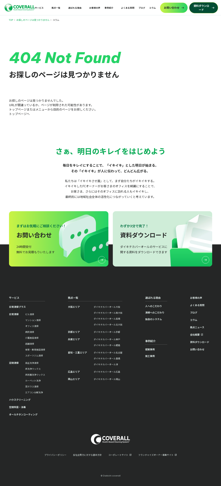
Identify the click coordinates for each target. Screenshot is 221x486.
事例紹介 (109, 7)
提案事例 (150, 349)
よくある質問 (127, 7)
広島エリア (74, 371)
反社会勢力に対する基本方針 (87, 454)
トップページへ (19, 114)
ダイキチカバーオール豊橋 (107, 358)
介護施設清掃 (31, 337)
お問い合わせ (197, 349)
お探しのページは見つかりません (32, 19)
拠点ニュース (197, 327)
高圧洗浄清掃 (31, 362)
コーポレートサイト (118, 454)
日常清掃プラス (17, 307)
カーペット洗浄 (33, 380)
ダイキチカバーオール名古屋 (108, 352)
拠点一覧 (56, 7)
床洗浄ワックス (33, 368)
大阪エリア (74, 307)
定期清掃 (14, 363)
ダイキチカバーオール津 (106, 364)
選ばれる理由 (75, 7)
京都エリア (74, 332)
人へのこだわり (153, 306)
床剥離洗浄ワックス (35, 374)
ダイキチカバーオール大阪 (107, 306)
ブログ (142, 7)
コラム (152, 7)
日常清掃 (14, 314)
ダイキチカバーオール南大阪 (108, 312)
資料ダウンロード (199, 342)
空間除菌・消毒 (17, 407)
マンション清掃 (33, 320)
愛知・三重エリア (77, 352)
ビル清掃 (29, 314)
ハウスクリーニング (20, 399)
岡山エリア (74, 379)
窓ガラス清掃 (31, 386)
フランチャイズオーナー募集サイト (156, 454)
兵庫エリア (74, 339)
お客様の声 (94, 7)
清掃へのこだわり (154, 312)
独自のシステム (153, 319)
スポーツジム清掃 (34, 355)
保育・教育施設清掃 (35, 349)
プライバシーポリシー (55, 454)
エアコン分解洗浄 (34, 392)
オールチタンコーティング (23, 414)
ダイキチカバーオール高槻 (107, 318)
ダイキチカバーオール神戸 (107, 339)
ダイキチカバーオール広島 (107, 371)
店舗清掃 (29, 343)
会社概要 (195, 334)
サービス (39, 7)
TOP (11, 19)
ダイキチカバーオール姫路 (107, 345)
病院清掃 (29, 331)
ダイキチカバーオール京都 (107, 331)
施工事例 (150, 356)
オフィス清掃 (31, 326)
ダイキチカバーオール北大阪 (108, 324)
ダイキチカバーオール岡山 (107, 379)
